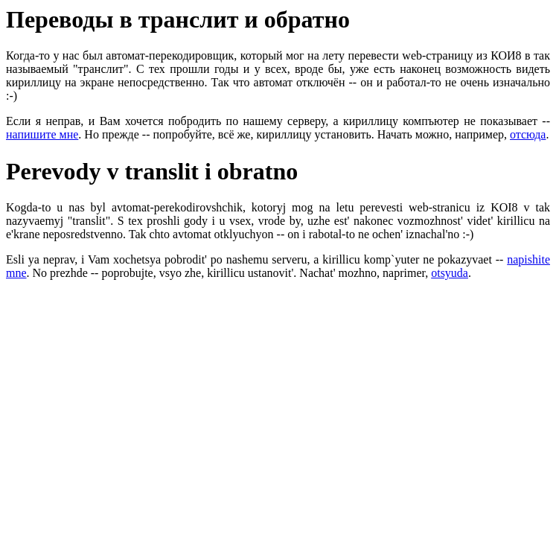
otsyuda (449, 273)
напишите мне (42, 134)
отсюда (528, 134)
